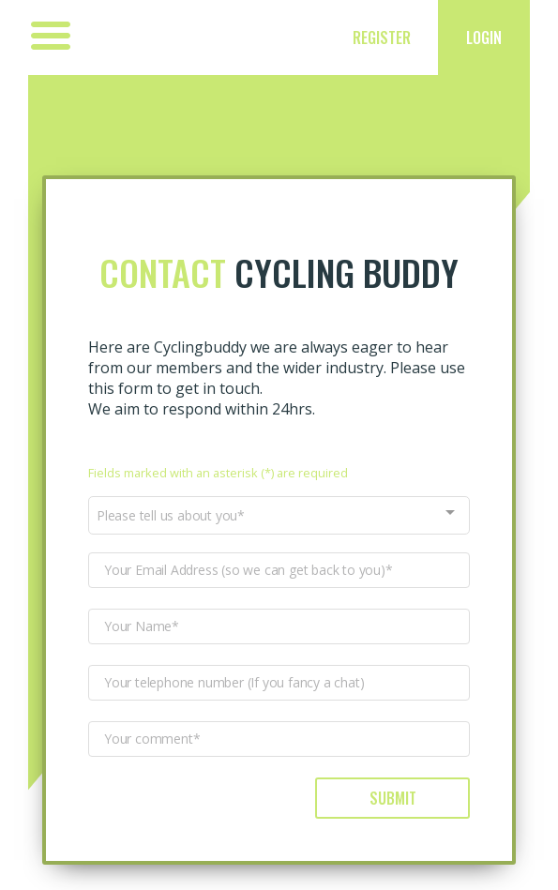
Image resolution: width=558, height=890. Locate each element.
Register (382, 37)
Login (484, 37)
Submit (392, 798)
